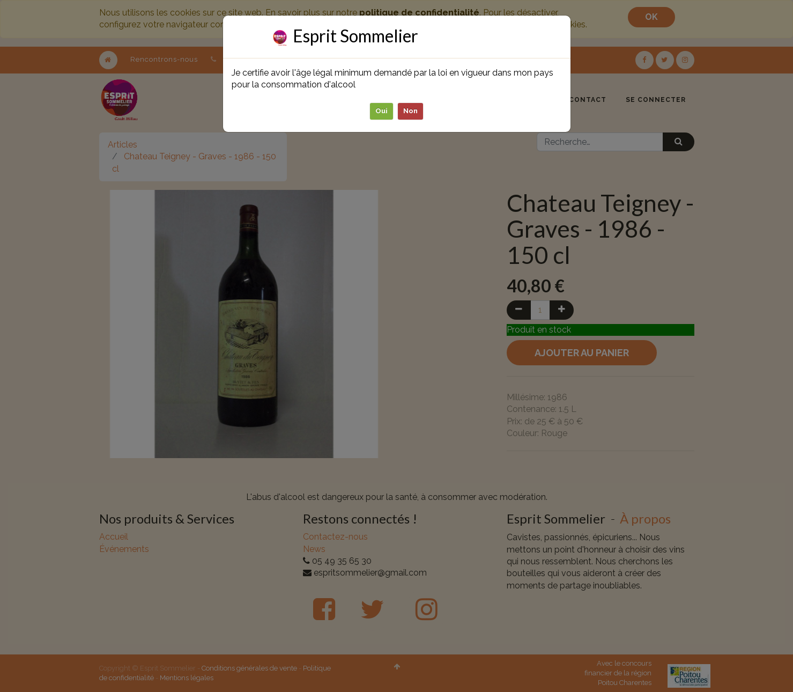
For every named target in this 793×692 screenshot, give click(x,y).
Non (410, 111)
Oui (381, 111)
